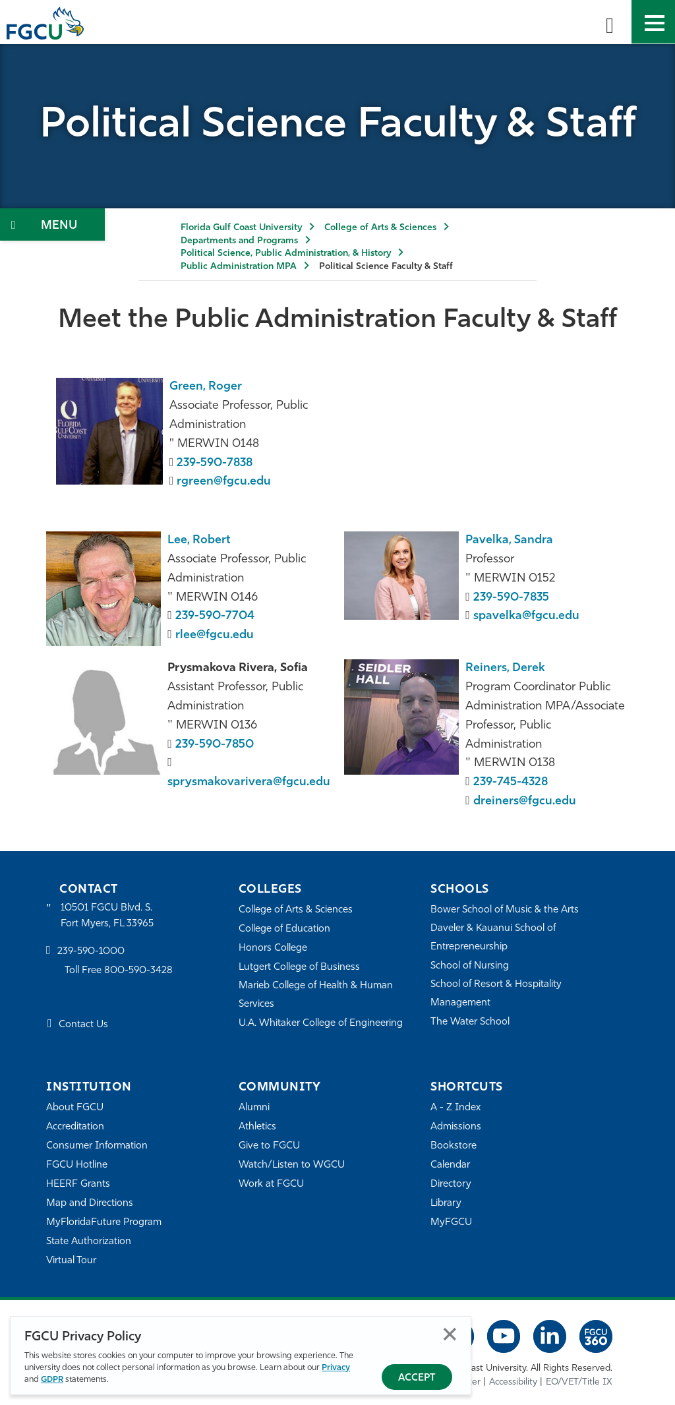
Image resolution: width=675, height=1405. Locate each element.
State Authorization (88, 1241)
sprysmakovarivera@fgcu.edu (248, 782)
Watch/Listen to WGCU (292, 1165)
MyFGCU (451, 1222)
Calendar (450, 1165)
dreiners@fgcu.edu (524, 801)
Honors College (273, 948)
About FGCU (74, 1107)
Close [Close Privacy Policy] (450, 1334)
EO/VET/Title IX (579, 1382)
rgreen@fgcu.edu (224, 481)
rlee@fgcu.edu (214, 635)
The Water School (470, 1022)
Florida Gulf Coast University (241, 228)
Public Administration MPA (239, 267)
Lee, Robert (199, 540)
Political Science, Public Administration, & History (286, 253)
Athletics (257, 1126)
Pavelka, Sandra (509, 540)
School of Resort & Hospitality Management (496, 993)
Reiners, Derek (505, 668)
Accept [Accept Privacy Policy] (417, 1378)
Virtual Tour (71, 1260)
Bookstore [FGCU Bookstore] (453, 1146)
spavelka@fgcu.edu (526, 616)
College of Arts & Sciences (380, 228)
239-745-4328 (510, 782)
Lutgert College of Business (300, 967)
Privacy (336, 1367)
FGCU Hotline (76, 1165)
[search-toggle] (609, 22)
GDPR (52, 1379)
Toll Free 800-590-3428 (119, 971)
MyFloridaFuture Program (103, 1222)
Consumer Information (97, 1146)
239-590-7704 (214, 616)
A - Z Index (455, 1107)
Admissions (455, 1126)
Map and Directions (89, 1203)
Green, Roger (206, 386)
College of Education (285, 929)
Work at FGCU (271, 1184)
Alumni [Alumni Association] (254, 1107)
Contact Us (83, 1026)
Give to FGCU (269, 1146)
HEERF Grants (78, 1184)
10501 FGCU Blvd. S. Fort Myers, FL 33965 (107, 915)
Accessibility (513, 1382)
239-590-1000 (91, 952)
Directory (450, 1184)
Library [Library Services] (445, 1203)
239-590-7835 (511, 597)
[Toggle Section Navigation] (52, 224)
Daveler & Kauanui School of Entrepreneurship (493, 937)
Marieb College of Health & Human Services (316, 994)
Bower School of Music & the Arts (504, 909)
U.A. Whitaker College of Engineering (321, 1023)
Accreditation (75, 1126)
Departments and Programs (239, 241)
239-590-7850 (214, 744)
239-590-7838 (215, 463)
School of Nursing (470, 966)
